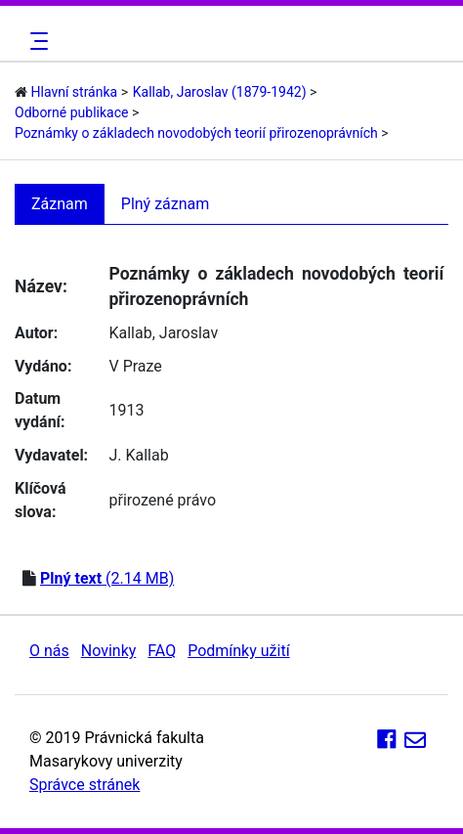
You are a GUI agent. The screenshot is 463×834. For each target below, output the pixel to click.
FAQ (161, 650)
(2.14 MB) (107, 578)
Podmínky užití (238, 650)
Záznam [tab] (59, 204)
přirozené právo (162, 500)
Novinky (109, 650)
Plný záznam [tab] (165, 204)
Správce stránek (84, 784)
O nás (49, 650)
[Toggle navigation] (36, 41)
